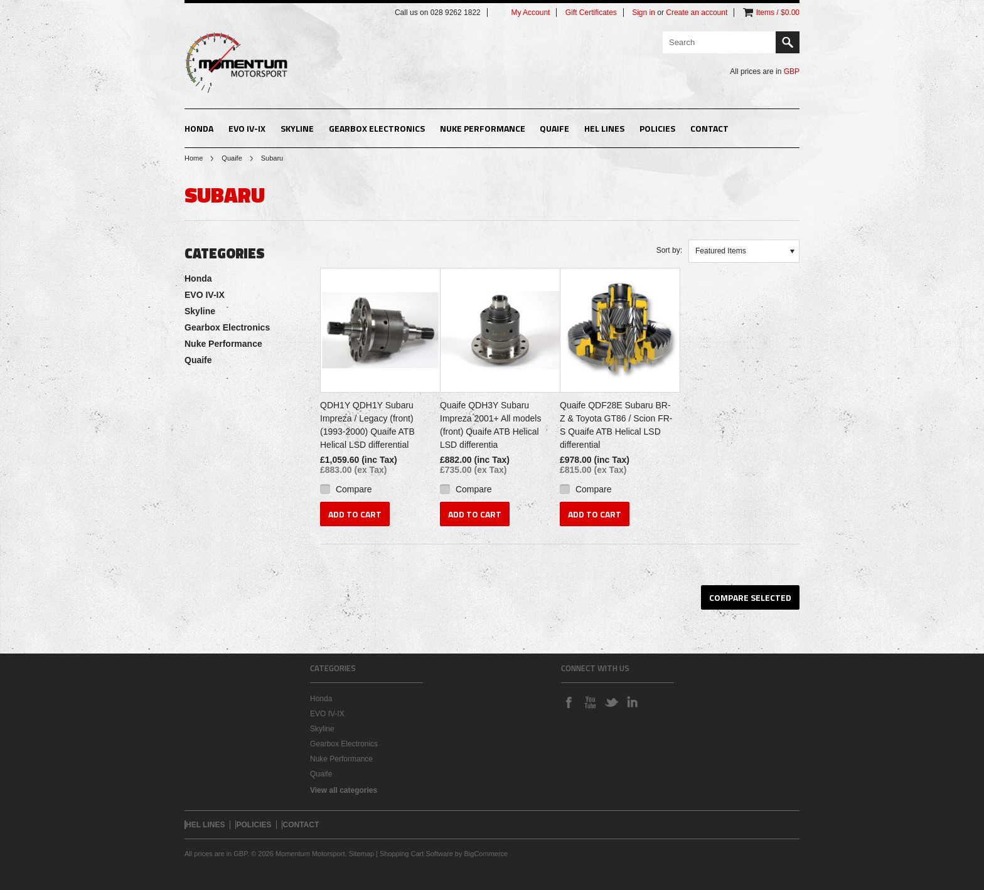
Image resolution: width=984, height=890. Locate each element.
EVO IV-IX (246, 128)
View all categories (343, 790)
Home (193, 158)
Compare (354, 489)
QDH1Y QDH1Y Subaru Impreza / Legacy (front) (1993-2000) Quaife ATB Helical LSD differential (367, 425)
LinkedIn (632, 701)
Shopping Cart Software (416, 853)
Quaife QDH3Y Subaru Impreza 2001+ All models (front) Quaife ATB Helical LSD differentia (490, 425)
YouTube (589, 701)
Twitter (611, 701)
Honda (198, 128)
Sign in (643, 12)
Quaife (554, 128)
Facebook (568, 701)
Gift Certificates (591, 12)
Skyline (297, 128)
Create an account (696, 12)
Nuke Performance (482, 128)
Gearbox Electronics (377, 128)
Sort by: (669, 250)
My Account (530, 12)
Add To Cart (355, 514)
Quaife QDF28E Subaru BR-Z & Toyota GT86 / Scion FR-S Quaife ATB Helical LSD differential (616, 425)
